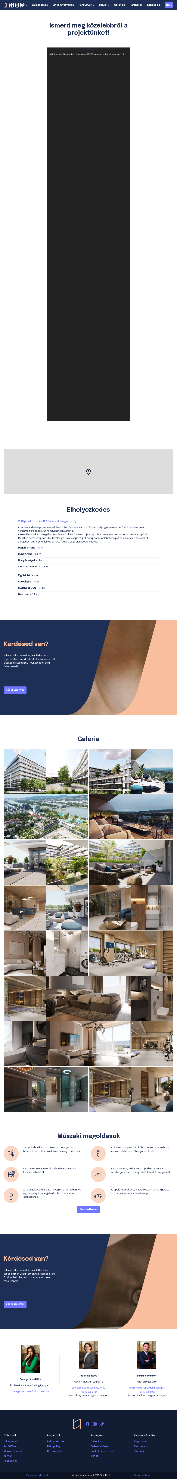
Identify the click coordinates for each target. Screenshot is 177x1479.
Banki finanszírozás (103, 1451)
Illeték (95, 1456)
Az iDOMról (10, 1446)
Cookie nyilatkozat (142, 1475)
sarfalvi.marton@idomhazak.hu (146, 1388)
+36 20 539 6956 (146, 1392)
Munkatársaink (13, 1451)
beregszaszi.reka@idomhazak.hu (30, 1391)
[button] (88, 472)
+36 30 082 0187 (88, 1392)
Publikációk (10, 1461)
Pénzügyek (85, 5)
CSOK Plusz (97, 1441)
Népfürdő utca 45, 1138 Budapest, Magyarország (49, 521)
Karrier (8, 1456)
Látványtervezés (63, 5)
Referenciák (54, 1451)
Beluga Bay (53, 1446)
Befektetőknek (100, 1446)
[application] (88, 234)
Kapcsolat (153, 5)
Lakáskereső (40, 5)
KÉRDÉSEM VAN (15, 690)
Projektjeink (17, 5)
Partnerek (136, 5)
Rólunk (103, 5)
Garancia (119, 5)
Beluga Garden (56, 1441)
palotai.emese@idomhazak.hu (88, 1388)
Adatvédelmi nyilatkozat (37, 1475)
